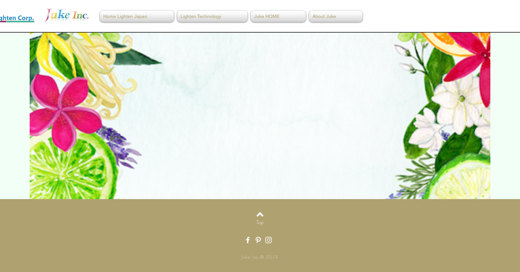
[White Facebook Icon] (248, 240)
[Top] (260, 222)
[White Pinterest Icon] (258, 240)
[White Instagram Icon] (268, 240)
